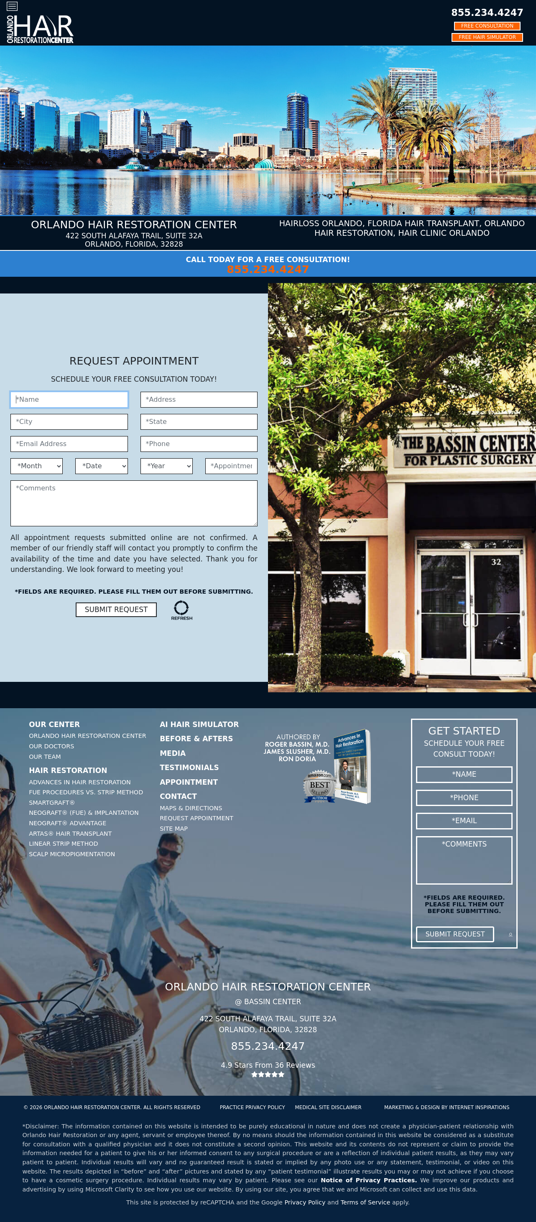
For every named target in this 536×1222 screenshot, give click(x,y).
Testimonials (189, 767)
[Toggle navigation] (12, 6)
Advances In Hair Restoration (80, 782)
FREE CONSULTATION (487, 26)
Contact (178, 796)
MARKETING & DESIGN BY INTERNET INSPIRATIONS (446, 1107)
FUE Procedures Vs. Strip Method (86, 792)
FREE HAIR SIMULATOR (487, 37)
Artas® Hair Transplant (70, 833)
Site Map (174, 828)
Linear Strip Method (63, 843)
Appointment (189, 782)
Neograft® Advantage (67, 823)
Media (173, 753)
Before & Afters (196, 739)
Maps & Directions (191, 808)
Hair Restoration (68, 770)
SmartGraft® (52, 802)
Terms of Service (366, 1202)
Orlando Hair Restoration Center (87, 735)
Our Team (45, 756)
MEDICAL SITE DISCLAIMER (328, 1107)
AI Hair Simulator (199, 724)
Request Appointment (196, 818)
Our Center (54, 724)
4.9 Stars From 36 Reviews (268, 1069)
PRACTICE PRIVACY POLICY (252, 1107)
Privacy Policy (304, 1202)
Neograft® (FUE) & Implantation (84, 812)
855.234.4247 (487, 12)
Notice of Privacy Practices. (369, 1180)
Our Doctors (51, 746)
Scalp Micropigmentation (72, 854)
